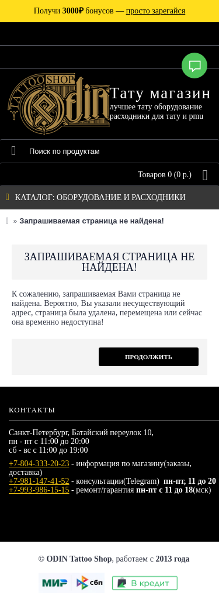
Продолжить (148, 356)
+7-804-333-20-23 (39, 463)
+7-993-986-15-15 (39, 490)
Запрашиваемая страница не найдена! (91, 220)
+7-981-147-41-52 (39, 481)
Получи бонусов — (109, 10)
